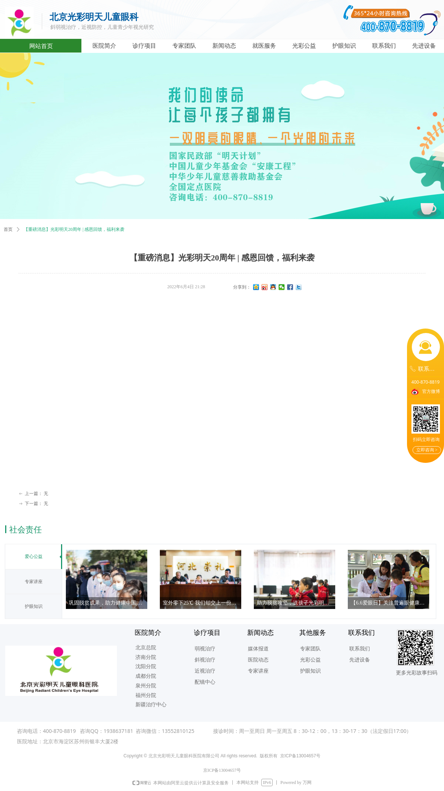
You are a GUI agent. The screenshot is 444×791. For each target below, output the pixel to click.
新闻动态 (224, 46)
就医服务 (264, 46)
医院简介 (104, 46)
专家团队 (184, 46)
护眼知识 (344, 46)
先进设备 (424, 46)
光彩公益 (304, 46)
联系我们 (384, 46)
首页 (8, 229)
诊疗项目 (144, 46)
